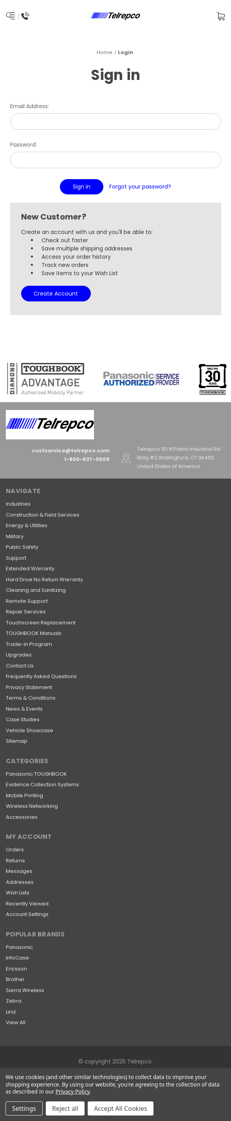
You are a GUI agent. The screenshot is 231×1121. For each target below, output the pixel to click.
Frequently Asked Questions (41, 676)
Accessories (22, 817)
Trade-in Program (29, 644)
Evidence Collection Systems (42, 784)
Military (14, 536)
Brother (15, 979)
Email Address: (29, 106)
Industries (18, 504)
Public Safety (22, 547)
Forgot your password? (140, 186)
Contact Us (20, 665)
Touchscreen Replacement (41, 622)
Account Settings (27, 914)
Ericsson (16, 968)
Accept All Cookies (120, 1108)
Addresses (20, 882)
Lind (11, 1012)
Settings (24, 1108)
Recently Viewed (27, 903)
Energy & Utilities (26, 525)
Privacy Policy (73, 1091)
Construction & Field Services (42, 515)
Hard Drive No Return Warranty (44, 579)
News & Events (24, 709)
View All (15, 1022)
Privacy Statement (29, 687)
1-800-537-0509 (87, 459)
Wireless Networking (32, 806)
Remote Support (27, 601)
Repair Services (26, 611)
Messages (19, 871)
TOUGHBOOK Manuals (33, 633)
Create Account (56, 293)
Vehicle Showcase (29, 730)
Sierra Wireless (25, 990)
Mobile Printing (24, 795)
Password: (23, 145)
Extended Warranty (30, 568)
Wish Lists (17, 892)
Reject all (65, 1108)
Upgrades (19, 654)
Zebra (14, 1001)
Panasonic (19, 947)
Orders (15, 849)
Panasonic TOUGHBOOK (36, 774)
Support (16, 558)
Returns (15, 860)
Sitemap (16, 741)
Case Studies (23, 719)
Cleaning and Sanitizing (36, 590)
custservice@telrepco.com (71, 450)
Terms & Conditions (31, 698)
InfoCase (17, 957)
